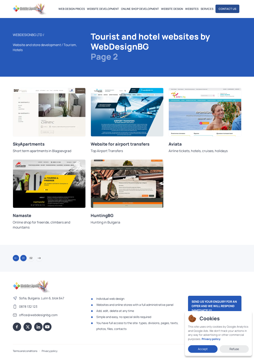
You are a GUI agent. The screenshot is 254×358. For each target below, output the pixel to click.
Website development (103, 9)
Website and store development (37, 45)
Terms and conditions (25, 351)
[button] (16, 258)
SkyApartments (29, 144)
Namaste (22, 215)
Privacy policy (49, 351)
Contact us (227, 9)
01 (23, 258)
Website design (172, 9)
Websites (192, 9)
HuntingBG (102, 215)
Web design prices (71, 9)
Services (207, 9)
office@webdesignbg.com (38, 315)
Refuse (234, 349)
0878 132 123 (28, 306)
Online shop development (140, 9)
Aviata (175, 144)
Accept (203, 349)
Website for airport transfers (120, 144)
